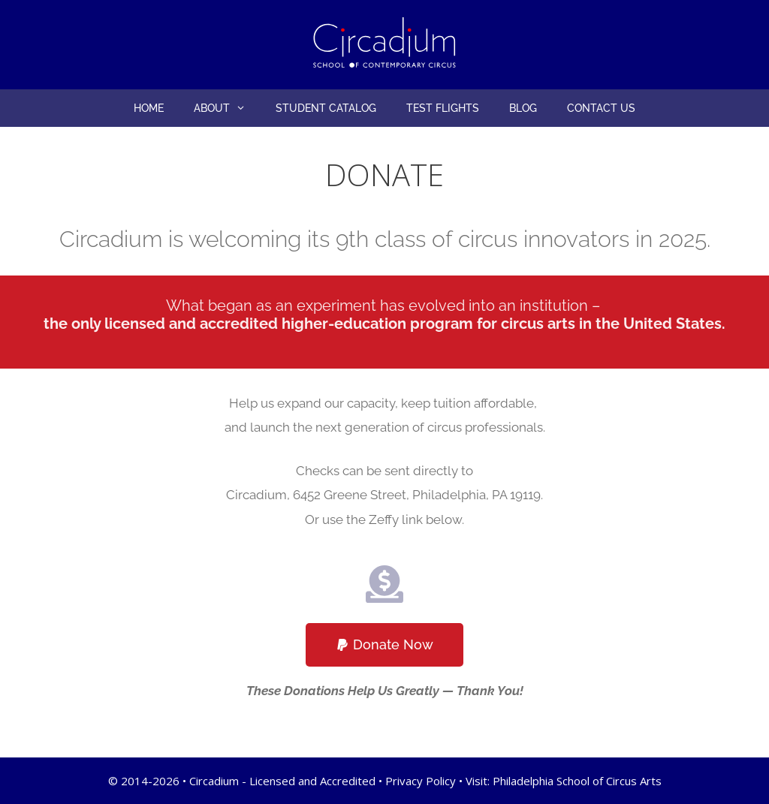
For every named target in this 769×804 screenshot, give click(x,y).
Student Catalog (326, 108)
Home (149, 108)
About (227, 108)
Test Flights (442, 108)
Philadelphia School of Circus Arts (577, 780)
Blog (523, 108)
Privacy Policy (420, 780)
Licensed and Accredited (312, 780)
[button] (245, 108)
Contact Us (601, 108)
